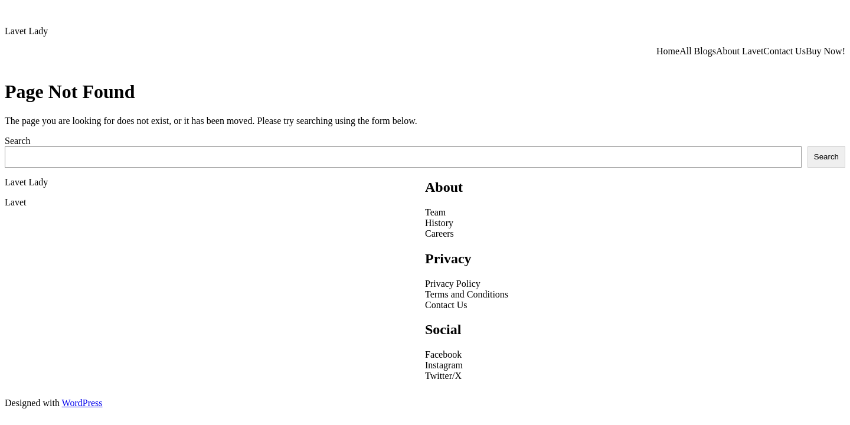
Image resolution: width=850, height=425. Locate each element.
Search (18, 141)
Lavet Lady (26, 31)
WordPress (82, 403)
